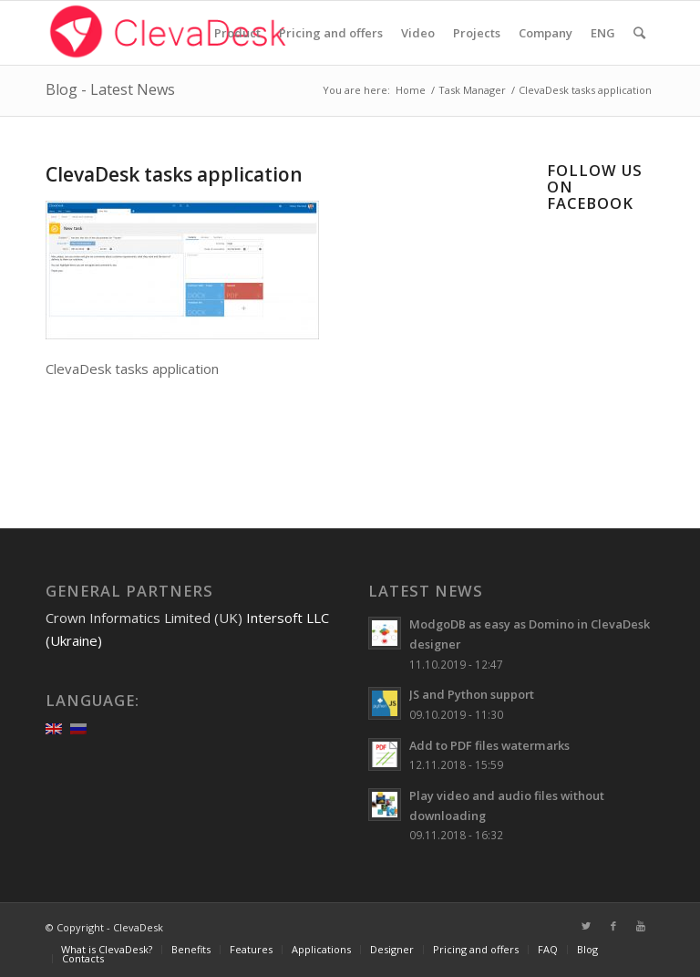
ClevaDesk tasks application (174, 174)
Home (411, 90)
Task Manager (472, 90)
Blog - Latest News (110, 89)
